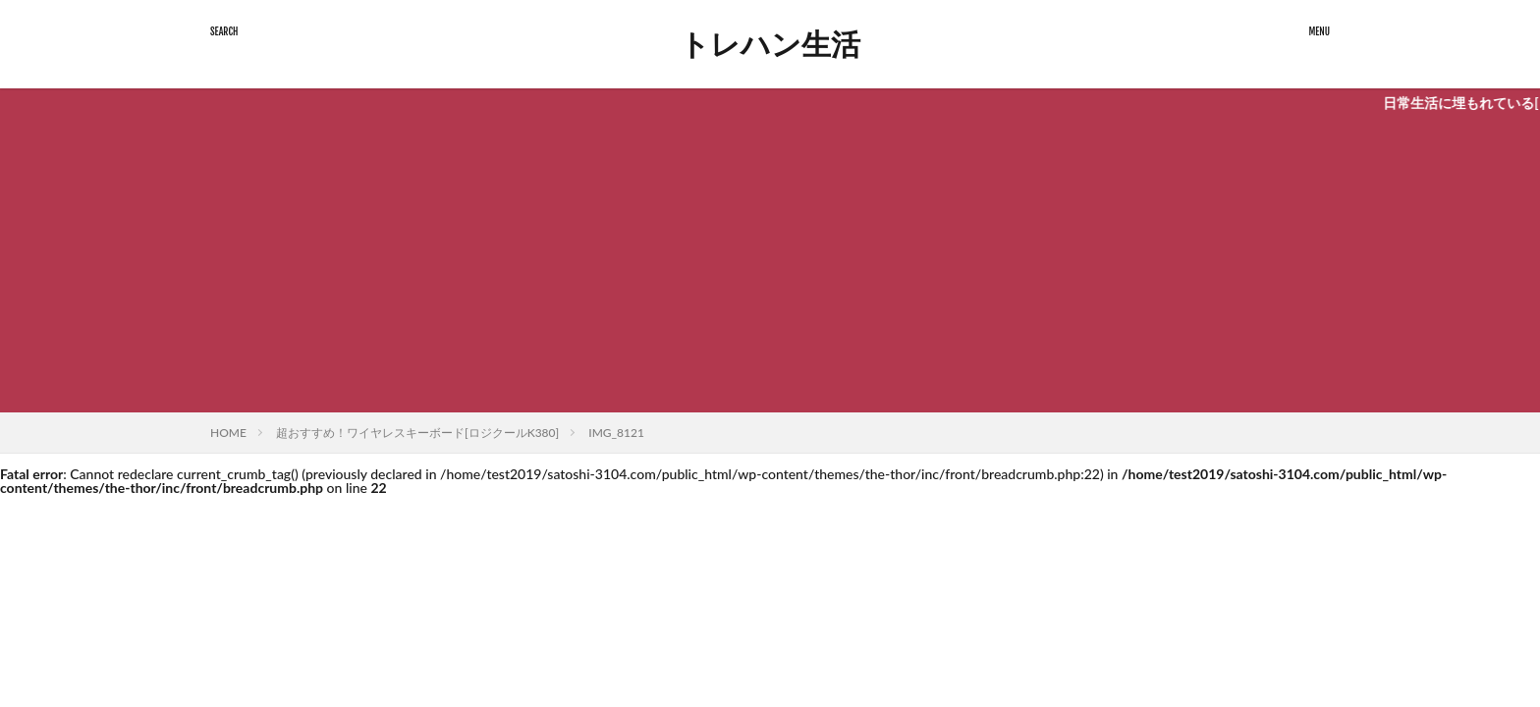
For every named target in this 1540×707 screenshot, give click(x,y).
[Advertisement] (770, 265)
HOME (228, 432)
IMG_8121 (616, 432)
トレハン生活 (770, 44)
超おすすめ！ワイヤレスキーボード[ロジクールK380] (417, 432)
